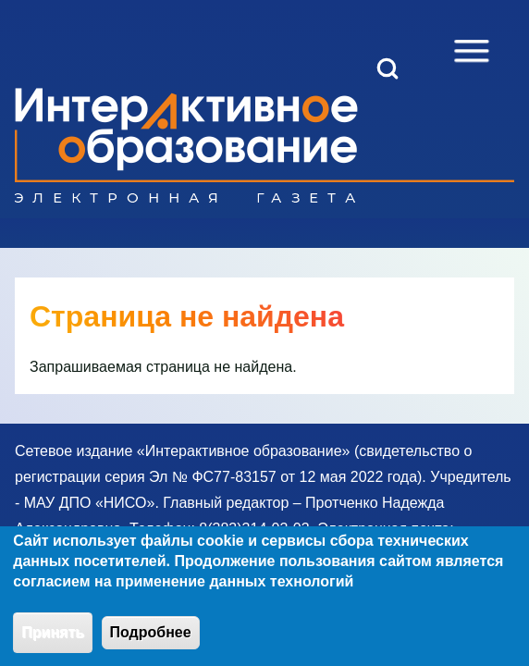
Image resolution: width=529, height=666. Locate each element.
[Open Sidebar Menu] (471, 50)
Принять (52, 644)
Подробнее (150, 644)
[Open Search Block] (387, 68)
